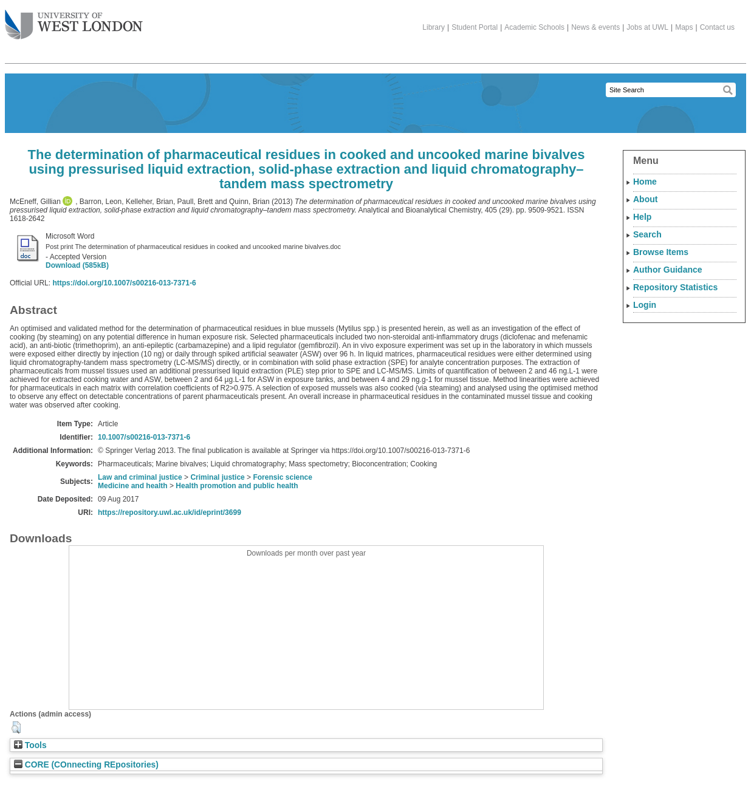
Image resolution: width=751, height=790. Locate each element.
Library (433, 27)
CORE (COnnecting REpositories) (86, 764)
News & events (595, 27)
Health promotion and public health (237, 486)
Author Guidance (667, 269)
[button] (16, 727)
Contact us (717, 27)
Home (645, 181)
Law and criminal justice (140, 477)
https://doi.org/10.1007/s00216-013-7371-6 (124, 283)
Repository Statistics (675, 287)
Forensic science (282, 477)
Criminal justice (217, 477)
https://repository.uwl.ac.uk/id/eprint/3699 (169, 512)
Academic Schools (534, 27)
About (645, 199)
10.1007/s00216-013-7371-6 (144, 437)
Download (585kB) (77, 265)
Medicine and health (133, 486)
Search (647, 234)
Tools (30, 745)
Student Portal (474, 27)
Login (644, 305)
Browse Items (660, 252)
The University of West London (74, 20)
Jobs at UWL (647, 27)
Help (642, 217)
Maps (684, 27)
